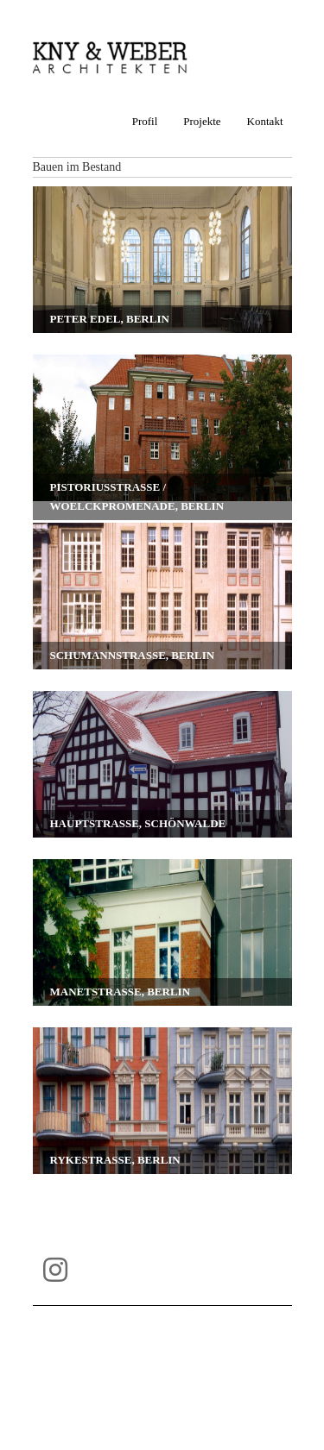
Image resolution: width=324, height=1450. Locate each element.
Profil (145, 121)
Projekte (201, 121)
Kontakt (265, 121)
